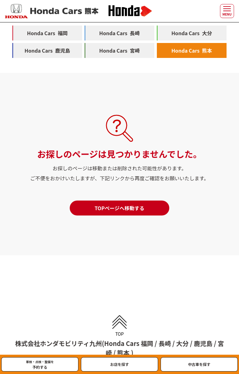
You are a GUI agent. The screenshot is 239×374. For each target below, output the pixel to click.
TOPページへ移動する (119, 208)
